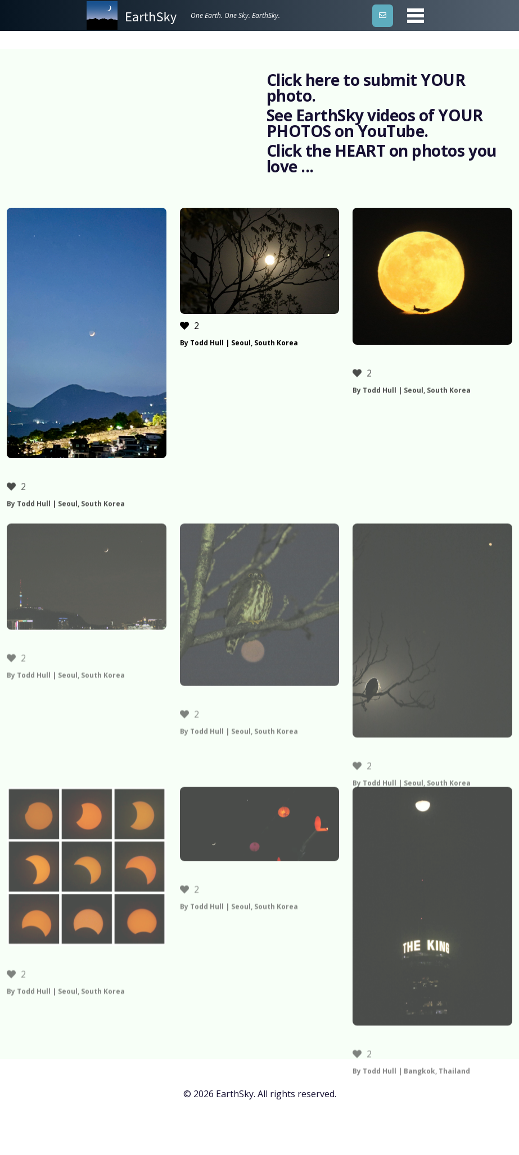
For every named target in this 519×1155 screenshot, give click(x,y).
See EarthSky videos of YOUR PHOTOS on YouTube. (375, 122)
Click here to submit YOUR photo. (366, 87)
